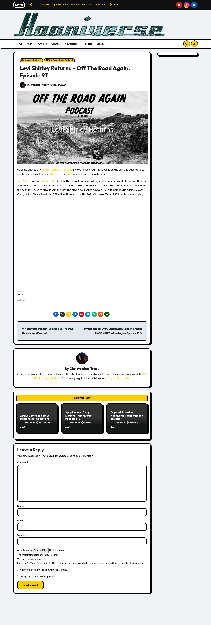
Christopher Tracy (84, 369)
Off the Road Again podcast (57, 169)
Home (19, 43)
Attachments (24, 547)
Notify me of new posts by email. (37, 574)
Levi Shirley (50, 181)
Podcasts (87, 43)
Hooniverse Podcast (31, 60)
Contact (56, 43)
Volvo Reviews (165, 622)
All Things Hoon (30, 618)
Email (20, 518)
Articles (42, 43)
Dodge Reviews (30, 622)
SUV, (51, 174)
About (30, 43)
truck (58, 174)
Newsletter (71, 43)
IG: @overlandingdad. (118, 378)
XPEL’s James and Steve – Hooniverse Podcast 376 (36, 417)
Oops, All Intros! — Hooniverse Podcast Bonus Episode (126, 416)
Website (21, 532)
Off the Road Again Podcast (59, 60)
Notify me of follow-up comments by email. (43, 567)
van (69, 174)
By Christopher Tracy (34, 85)
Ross (19, 181)
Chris (28, 181)
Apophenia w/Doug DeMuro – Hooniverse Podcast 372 (78, 416)
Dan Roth (27, 423)
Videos (100, 43)
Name (20, 503)
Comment (23, 460)
